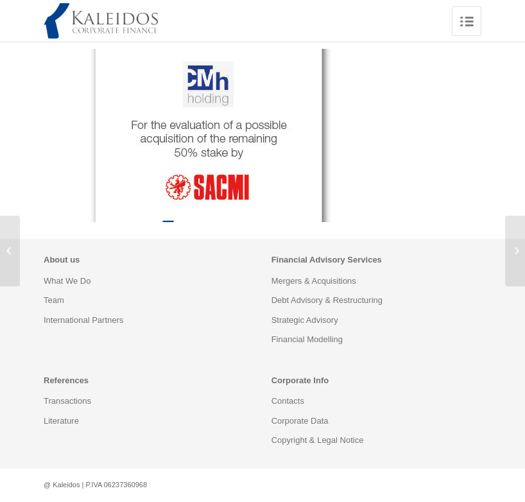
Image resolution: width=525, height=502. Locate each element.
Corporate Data (300, 421)
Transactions (67, 401)
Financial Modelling (307, 339)
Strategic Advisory (304, 320)
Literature (61, 421)
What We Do (67, 281)
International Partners (83, 320)
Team (54, 300)
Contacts (287, 401)
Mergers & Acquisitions (313, 281)
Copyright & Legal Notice (317, 440)
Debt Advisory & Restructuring (327, 300)
